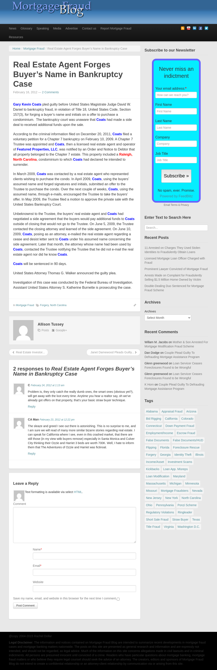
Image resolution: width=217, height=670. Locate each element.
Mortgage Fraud (25, 305)
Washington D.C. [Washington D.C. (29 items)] (189, 526)
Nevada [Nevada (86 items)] (197, 490)
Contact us (89, 28)
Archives (150, 311)
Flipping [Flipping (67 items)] (151, 447)
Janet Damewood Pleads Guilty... (113, 352)
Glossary (26, 28)
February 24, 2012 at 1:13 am (47, 385)
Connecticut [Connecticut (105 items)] (154, 426)
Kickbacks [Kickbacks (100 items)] (152, 469)
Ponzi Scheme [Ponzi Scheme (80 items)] (187, 505)
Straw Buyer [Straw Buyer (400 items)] (180, 519)
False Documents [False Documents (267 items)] (157, 440)
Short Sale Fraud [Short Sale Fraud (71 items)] (157, 519)
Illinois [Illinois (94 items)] (199, 454)
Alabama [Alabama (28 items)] (152, 411)
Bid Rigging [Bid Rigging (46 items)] (153, 418)
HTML (78, 492)
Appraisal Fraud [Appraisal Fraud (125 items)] (171, 411)
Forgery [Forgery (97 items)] (151, 454)
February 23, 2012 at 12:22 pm (57, 419)
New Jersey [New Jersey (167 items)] (153, 498)
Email (36, 565)
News (12, 28)
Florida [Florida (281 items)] (164, 447)
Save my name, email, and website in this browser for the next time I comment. (65, 598)
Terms (174, 204)
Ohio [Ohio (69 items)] (149, 505)
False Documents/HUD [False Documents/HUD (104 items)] (188, 440)
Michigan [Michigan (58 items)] (175, 483)
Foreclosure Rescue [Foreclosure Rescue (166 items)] (186, 447)
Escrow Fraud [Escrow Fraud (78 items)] (186, 433)
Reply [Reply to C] (32, 406)
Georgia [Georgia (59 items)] (165, 454)
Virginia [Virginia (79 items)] (169, 526)
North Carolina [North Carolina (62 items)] (191, 498)
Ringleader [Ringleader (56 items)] (185, 512)
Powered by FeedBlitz (176, 196)
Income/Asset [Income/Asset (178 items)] (155, 462)
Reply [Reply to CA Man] (32, 453)
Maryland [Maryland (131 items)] (179, 476)
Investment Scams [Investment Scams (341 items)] (180, 462)
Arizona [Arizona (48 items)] (191, 411)
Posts (45, 330)
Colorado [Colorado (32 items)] (187, 418)
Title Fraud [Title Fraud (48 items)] (153, 526)
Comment (19, 504)
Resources (16, 37)
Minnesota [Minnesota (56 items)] (192, 483)
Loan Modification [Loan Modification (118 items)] (157, 476)
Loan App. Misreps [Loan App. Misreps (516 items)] (175, 469)
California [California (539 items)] (171, 418)
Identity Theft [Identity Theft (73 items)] (183, 454)
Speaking (42, 28)
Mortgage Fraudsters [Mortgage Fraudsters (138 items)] (174, 490)
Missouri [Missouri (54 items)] (151, 490)
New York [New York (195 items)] (171, 498)
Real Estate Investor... (28, 352)
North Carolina (58, 305)
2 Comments (50, 92)
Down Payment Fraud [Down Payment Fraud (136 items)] (180, 426)
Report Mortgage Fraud (115, 28)
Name (37, 549)
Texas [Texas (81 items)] (196, 519)
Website (38, 582)
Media (57, 28)
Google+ (61, 330)
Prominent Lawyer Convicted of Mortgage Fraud (176, 269)
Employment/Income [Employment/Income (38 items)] (159, 433)
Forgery (44, 305)
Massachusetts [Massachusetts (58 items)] (156, 483)
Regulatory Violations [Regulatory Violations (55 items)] (160, 512)
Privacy (185, 204)
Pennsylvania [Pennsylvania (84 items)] (165, 505)
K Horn (149, 384)
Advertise (71, 28)
